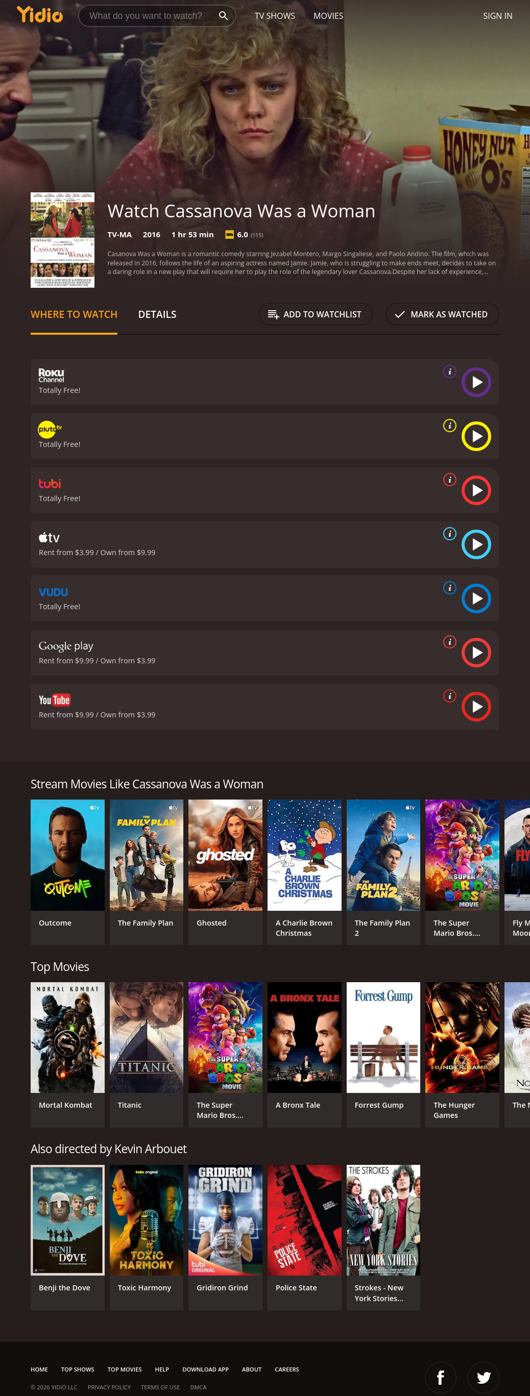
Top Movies (125, 1369)
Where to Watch (74, 314)
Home (39, 1369)
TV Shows (275, 15)
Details (157, 314)
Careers (287, 1369)
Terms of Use (160, 1387)
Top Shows (77, 1369)
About (251, 1369)
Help (162, 1369)
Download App (205, 1369)
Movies (329, 15)
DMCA (198, 1387)
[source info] (447, 371)
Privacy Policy (109, 1387)
